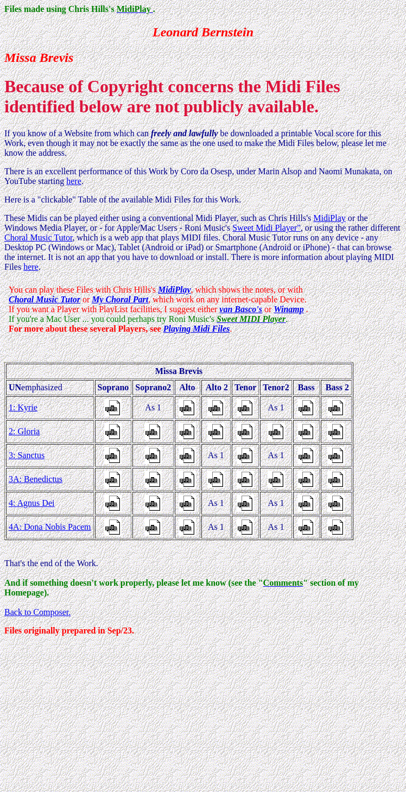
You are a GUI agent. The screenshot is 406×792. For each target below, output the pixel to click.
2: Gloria (24, 431)
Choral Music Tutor (38, 237)
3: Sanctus (27, 455)
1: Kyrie (23, 407)
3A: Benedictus (35, 479)
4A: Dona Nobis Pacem (50, 526)
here (73, 181)
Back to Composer (36, 612)
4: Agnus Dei (31, 503)
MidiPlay (329, 218)
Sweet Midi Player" (266, 227)
